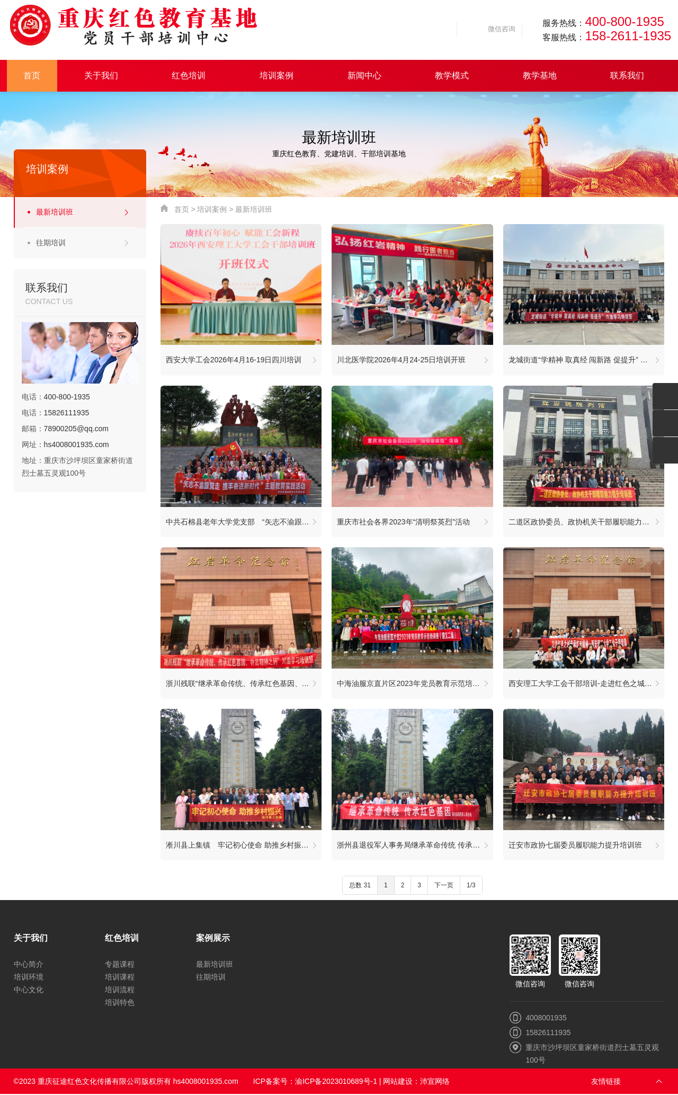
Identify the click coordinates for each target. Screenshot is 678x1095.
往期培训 (51, 242)
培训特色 (120, 1003)
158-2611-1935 (628, 36)
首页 (181, 209)
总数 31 (360, 886)
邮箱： (65, 428)
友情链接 (606, 1082)
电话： (56, 397)
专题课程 (120, 965)
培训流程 (120, 990)
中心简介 (28, 965)
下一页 (443, 886)
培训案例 (212, 209)
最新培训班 (54, 212)
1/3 (471, 886)
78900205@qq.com (76, 428)
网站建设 (398, 1082)
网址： (65, 444)
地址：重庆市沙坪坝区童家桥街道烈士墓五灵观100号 (77, 466)
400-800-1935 (624, 21)
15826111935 (67, 412)
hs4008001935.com (76, 444)
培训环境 (28, 978)
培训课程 (120, 978)
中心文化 (28, 990)
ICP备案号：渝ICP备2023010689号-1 (315, 1082)
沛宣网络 (435, 1082)
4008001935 (546, 1018)
